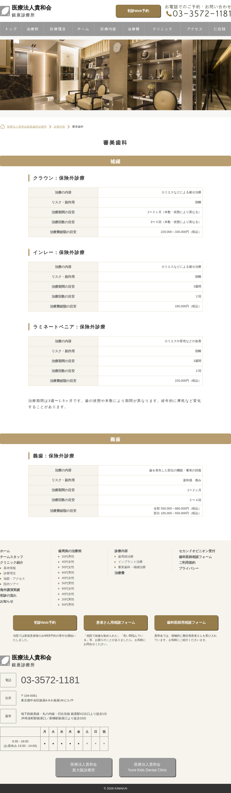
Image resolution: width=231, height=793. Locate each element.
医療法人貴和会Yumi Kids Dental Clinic (147, 767)
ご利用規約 (187, 562)
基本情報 (10, 568)
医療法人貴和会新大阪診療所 (83, 767)
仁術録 (220, 28)
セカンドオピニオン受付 (197, 551)
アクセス (195, 28)
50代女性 (68, 567)
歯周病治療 (125, 556)
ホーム (5, 551)
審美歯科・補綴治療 (132, 567)
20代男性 (68, 556)
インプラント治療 (130, 561)
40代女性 (68, 561)
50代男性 (68, 583)
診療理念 (58, 28)
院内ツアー (11, 584)
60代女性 (68, 588)
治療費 (134, 28)
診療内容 (108, 28)
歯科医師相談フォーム (195, 557)
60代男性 (68, 572)
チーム (83, 28)
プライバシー (189, 568)
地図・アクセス (14, 578)
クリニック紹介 (11, 562)
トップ (11, 28)
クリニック (163, 28)
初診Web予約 (138, 11)
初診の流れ (8, 595)
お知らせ (6, 601)
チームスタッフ (11, 557)
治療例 (33, 28)
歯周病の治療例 (69, 551)
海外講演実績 (10, 590)
